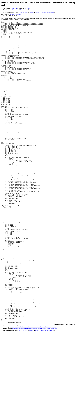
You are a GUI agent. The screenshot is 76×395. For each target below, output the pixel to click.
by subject (31, 12)
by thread (25, 12)
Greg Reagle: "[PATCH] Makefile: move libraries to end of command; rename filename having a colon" (33, 387)
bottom (28, 8)
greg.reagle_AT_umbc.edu (16, 14)
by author (37, 12)
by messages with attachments (47, 12)
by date (20, 12)
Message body (14, 8)
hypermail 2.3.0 (15, 393)
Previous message (24, 9)
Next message (15, 9)
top (25, 8)
